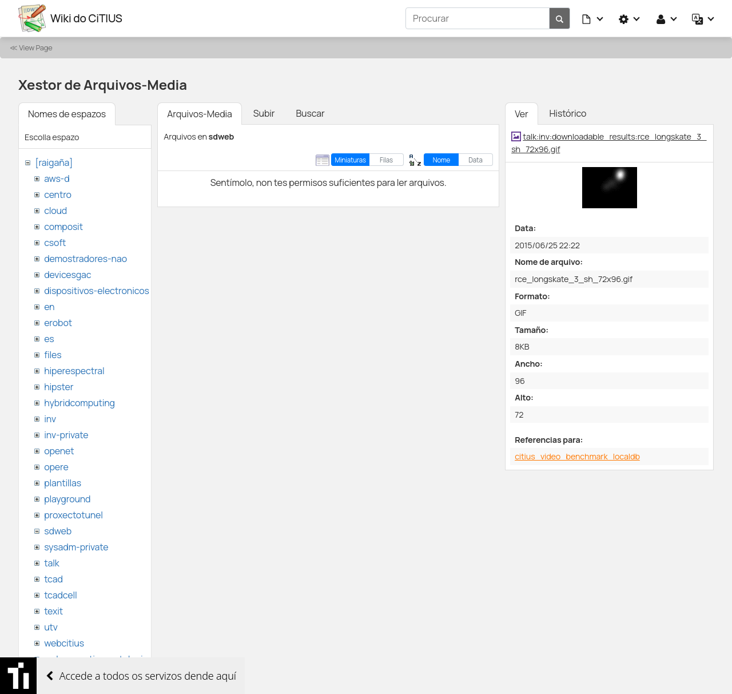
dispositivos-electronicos (96, 290)
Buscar (310, 113)
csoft (55, 242)
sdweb (57, 531)
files (52, 354)
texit (53, 611)
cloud (55, 210)
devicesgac (67, 274)
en (49, 306)
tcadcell (60, 595)
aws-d (56, 178)
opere (56, 467)
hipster (58, 386)
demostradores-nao (85, 258)
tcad (53, 579)
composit (63, 226)
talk (51, 563)
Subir (264, 113)
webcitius (64, 643)
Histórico (568, 113)
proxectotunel (73, 515)
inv (50, 419)
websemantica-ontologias (98, 659)
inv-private (66, 435)
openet (59, 451)
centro (57, 194)
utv (51, 627)
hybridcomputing (79, 402)
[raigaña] (54, 162)
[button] (593, 18)
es (49, 338)
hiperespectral (74, 370)
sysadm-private (76, 547)
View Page (35, 47)
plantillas (62, 483)
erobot (58, 322)
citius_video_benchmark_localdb (577, 456)
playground (67, 499)
